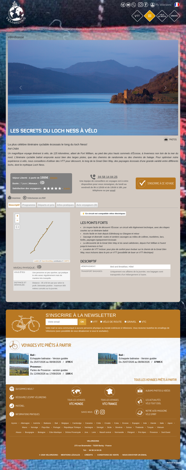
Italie (162, 423)
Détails (53, 178)
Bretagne (41, 432)
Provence (154, 432)
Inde (145, 423)
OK (82, 322)
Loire (94, 432)
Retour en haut (173, 463)
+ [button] (17, 216)
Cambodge (77, 423)
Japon (169, 423)
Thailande (139, 427)
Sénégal (100, 427)
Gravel (130, 322)
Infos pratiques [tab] (65, 205)
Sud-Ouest (165, 432)
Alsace (18, 432)
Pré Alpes (142, 432)
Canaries (89, 423)
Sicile (109, 427)
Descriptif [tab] (14, 205)
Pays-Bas (46, 427)
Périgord (130, 432)
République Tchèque (72, 427)
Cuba (116, 423)
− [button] (17, 220)
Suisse (129, 427)
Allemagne (25, 423)
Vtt (94, 322)
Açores (14, 423)
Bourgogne (29, 432)
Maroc (24, 427)
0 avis (67, 188)
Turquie (150, 427)
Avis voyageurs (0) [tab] (86, 205)
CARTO (66, 261)
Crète (98, 423)
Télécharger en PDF (34, 198)
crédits (89, 455)
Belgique (65, 423)
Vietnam (160, 427)
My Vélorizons (160, 5)
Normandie (119, 432)
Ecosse (125, 423)
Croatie (108, 423)
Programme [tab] (28, 205)
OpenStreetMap (47, 261)
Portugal (56, 427)
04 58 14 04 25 (103, 176)
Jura (86, 432)
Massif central (105, 432)
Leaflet (36, 261)
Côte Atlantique (55, 432)
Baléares (47, 423)
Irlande (153, 423)
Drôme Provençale (73, 432)
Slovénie (118, 427)
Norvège (34, 427)
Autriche (36, 423)
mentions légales (70, 455)
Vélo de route (111, 322)
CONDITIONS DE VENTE (108, 455)
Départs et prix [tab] (46, 205)
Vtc (142, 322)
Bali (56, 423)
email (112, 190)
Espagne (136, 423)
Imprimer (14, 198)
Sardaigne (88, 427)
